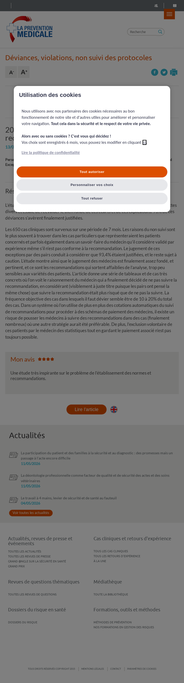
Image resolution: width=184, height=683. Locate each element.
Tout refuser (92, 198)
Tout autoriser (92, 172)
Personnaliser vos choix (92, 185)
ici (144, 142)
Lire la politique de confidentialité (51, 152)
